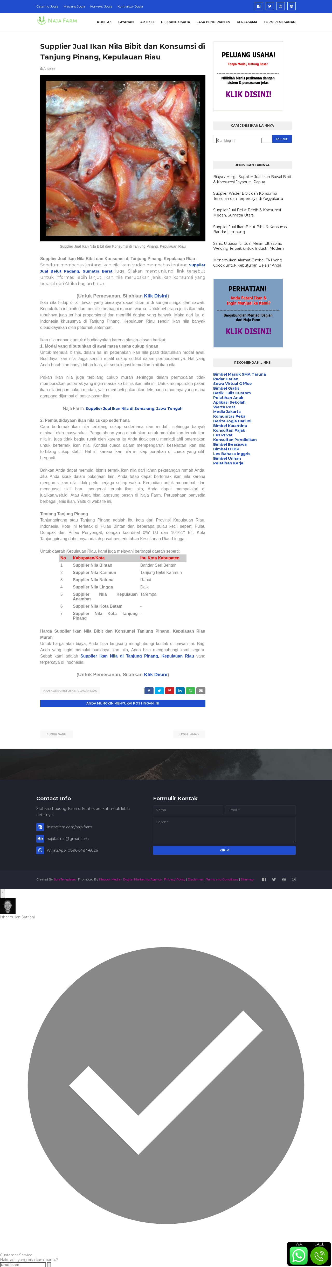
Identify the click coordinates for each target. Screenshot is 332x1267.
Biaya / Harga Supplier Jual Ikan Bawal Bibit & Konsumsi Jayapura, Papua (252, 179)
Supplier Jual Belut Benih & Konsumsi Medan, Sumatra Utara (247, 213)
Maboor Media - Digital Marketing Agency (130, 879)
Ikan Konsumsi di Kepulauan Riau (70, 691)
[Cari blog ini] (239, 140)
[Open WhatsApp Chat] (2, 893)
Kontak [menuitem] (104, 22)
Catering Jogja (47, 6)
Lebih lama (188, 734)
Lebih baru (57, 734)
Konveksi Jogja (101, 6)
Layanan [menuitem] (126, 22)
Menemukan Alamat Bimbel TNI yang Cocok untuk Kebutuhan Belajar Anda (247, 263)
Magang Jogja (74, 6)
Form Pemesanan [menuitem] (280, 22)
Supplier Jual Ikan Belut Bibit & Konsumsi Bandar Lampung (250, 229)
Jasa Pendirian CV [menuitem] (213, 22)
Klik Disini (155, 296)
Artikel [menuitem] (147, 22)
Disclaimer (196, 879)
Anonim (49, 68)
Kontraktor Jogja (130, 6)
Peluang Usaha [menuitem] (175, 22)
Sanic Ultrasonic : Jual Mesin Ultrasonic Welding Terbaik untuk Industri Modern (248, 246)
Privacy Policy (174, 879)
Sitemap (247, 879)
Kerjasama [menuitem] (247, 22)
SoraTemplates (65, 879)
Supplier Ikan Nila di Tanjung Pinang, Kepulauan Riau (137, 656)
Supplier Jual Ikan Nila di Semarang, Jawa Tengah (134, 408)
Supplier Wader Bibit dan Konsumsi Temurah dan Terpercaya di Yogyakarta (248, 196)
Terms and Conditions (222, 879)
